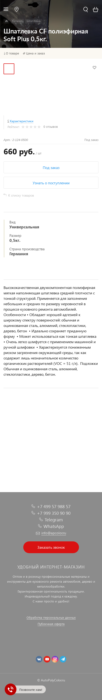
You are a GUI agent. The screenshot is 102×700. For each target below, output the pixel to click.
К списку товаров (21, 195)
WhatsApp (53, 526)
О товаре (12, 53)
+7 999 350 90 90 (54, 513)
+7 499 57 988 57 (54, 506)
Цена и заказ (35, 53)
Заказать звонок (51, 547)
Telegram (54, 520)
